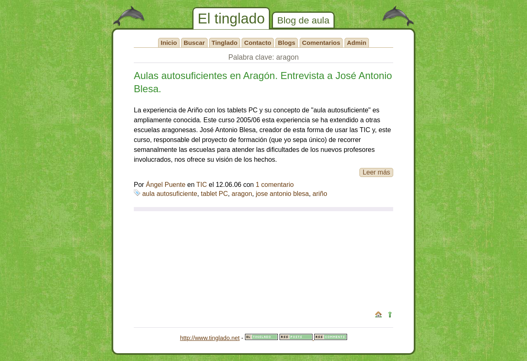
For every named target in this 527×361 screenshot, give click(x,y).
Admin (356, 42)
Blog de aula (303, 20)
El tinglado (231, 18)
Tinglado (225, 42)
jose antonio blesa (282, 193)
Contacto (257, 42)
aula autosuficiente (169, 193)
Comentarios (321, 42)
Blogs (286, 42)
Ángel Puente (165, 184)
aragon (241, 193)
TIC (201, 184)
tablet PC (214, 193)
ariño (319, 193)
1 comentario (275, 184)
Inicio (169, 42)
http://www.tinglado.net (210, 338)
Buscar (194, 42)
